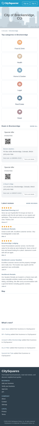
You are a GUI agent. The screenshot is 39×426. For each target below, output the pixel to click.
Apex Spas (5, 329)
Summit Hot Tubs (8, 353)
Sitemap (4, 404)
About (4, 399)
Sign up (26, 3)
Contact (4, 402)
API (3, 392)
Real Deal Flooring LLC (10, 210)
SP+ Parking (6, 334)
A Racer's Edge (8, 184)
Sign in (34, 3)
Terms (4, 414)
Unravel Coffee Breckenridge (12, 340)
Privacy (4, 411)
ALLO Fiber (6, 348)
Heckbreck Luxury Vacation (12, 260)
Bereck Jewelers (8, 149)
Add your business (8, 383)
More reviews (31, 203)
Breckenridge (13, 31)
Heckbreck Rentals (8, 229)
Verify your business (8, 386)
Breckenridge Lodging (10, 243)
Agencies (5, 389)
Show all (33, 126)
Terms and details (29, 159)
